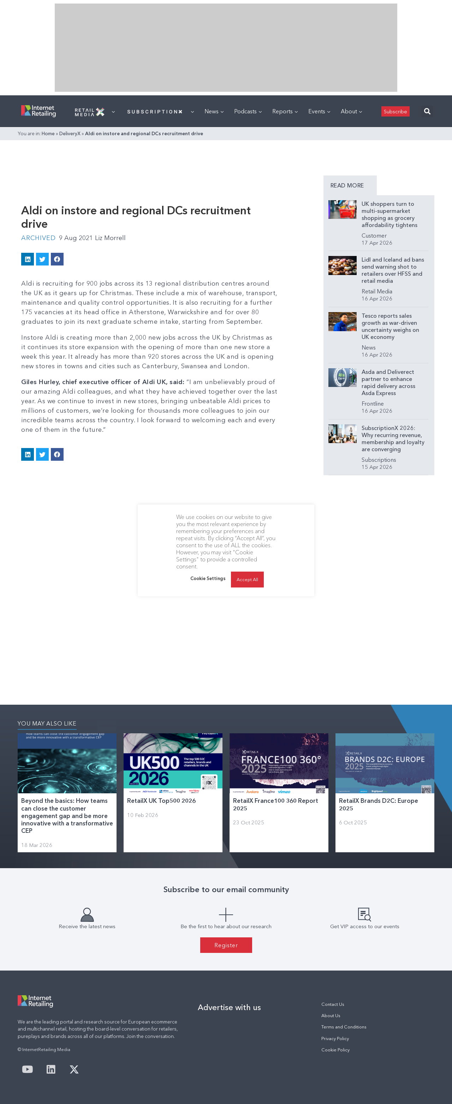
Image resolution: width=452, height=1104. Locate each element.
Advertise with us (229, 1007)
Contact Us (332, 1004)
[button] (427, 111)
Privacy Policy (335, 1038)
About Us (330, 1015)
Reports (285, 111)
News (214, 111)
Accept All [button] (247, 579)
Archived (38, 238)
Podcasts (248, 111)
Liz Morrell (110, 238)
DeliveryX (70, 133)
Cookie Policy (335, 1049)
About (351, 111)
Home (48, 133)
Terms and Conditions (344, 1027)
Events (319, 111)
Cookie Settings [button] (208, 578)
